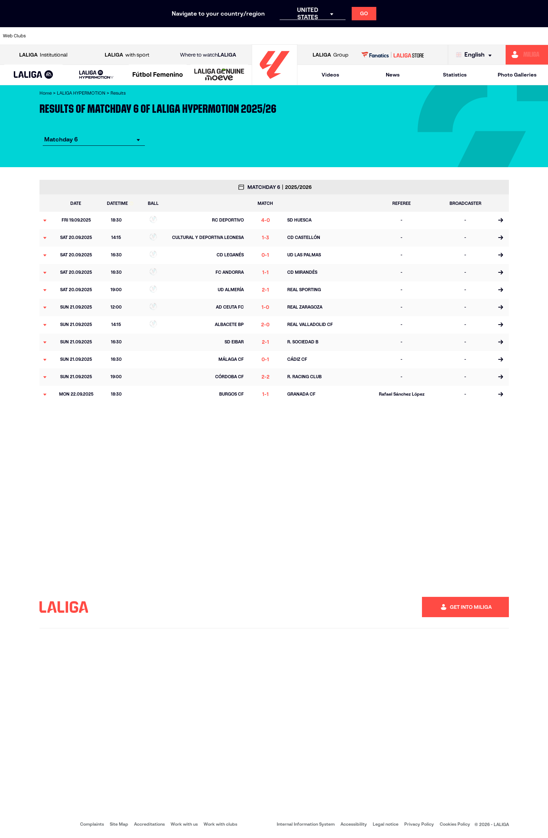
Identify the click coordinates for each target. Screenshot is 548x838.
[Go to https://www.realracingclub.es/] (350, 35)
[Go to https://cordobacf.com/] (232, 35)
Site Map (119, 824)
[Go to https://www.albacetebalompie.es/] (43, 35)
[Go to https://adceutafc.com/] (161, 35)
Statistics (455, 75)
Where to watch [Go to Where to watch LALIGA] (208, 55)
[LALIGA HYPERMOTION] (96, 75)
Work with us (184, 824)
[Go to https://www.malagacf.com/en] (280, 35)
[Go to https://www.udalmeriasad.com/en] (67, 35)
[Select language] (476, 55)
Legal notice (385, 824)
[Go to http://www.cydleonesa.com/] (209, 35)
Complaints (92, 824)
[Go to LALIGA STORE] (392, 55)
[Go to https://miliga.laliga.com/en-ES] (527, 55)
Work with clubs (220, 824)
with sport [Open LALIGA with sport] (127, 55)
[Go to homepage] (274, 82)
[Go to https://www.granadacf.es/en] (256, 35)
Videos (330, 75)
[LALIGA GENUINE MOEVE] (219, 75)
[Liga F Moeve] (157, 75)
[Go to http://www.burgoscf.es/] (91, 35)
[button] (33, 75)
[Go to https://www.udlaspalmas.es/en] (327, 35)
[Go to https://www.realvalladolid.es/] (492, 35)
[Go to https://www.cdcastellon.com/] (138, 35)
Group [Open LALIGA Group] (330, 55)
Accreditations (149, 824)
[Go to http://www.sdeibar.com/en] (445, 35)
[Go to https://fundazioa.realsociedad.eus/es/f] (539, 35)
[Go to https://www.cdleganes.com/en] (185, 35)
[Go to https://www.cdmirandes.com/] (303, 35)
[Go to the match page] (501, 220)
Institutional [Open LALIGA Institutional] (43, 55)
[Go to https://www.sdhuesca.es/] (468, 35)
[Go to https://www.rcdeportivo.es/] (374, 35)
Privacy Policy (419, 824)
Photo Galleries (517, 75)
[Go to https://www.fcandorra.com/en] (516, 35)
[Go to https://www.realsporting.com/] (398, 35)
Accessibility (353, 824)
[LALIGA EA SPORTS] (33, 75)
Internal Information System (306, 824)
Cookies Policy (455, 824)
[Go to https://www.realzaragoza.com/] (421, 35)
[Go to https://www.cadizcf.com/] (114, 35)
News (393, 75)
